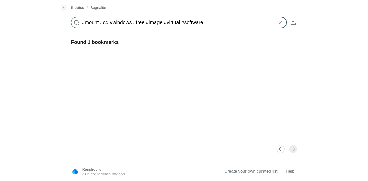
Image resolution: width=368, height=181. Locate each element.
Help (290, 171)
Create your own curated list (251, 171)
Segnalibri (98, 7)
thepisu (77, 7)
